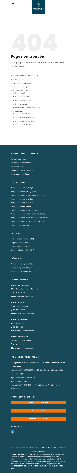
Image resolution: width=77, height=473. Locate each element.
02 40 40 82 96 (19, 327)
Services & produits (20, 90)
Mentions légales (38, 451)
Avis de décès (18, 79)
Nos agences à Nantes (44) (22, 163)
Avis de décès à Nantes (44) (22, 239)
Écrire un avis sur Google (20, 174)
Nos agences (18, 111)
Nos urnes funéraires (23, 100)
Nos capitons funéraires (24, 97)
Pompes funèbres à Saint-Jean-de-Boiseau (28, 214)
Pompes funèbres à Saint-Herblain (24, 210)
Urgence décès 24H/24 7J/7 (22, 250)
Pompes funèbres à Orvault (22, 203)
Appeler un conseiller (38, 402)
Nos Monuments (21, 104)
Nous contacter (17, 166)
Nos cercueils (20, 93)
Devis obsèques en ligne (20, 246)
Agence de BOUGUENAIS (24, 117)
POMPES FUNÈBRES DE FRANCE (28, 447)
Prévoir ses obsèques (21, 87)
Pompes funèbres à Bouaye (22, 188)
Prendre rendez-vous (38, 419)
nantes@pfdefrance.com (23, 296)
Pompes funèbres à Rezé (21, 206)
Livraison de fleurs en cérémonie (27, 108)
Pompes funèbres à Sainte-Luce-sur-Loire (28, 221)
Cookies (61, 447)
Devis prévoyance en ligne (21, 267)
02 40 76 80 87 (19, 344)
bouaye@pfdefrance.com (23, 313)
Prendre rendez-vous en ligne (23, 170)
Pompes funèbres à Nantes (22, 199)
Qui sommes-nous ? (19, 159)
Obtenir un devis (38, 411)
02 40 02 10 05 (19, 292)
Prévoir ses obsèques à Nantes (23, 264)
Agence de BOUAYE (22, 114)
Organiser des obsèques (22, 83)
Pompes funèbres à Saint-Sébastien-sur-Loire (29, 217)
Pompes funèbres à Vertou (21, 225)
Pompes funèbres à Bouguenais (23, 191)
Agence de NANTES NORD (24, 121)
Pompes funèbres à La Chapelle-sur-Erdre (28, 195)
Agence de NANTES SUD (24, 125)
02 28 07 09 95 (19, 310)
